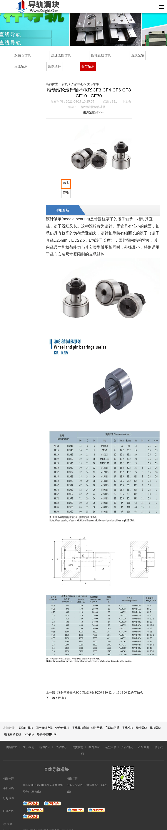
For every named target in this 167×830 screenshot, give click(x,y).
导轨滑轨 (155, 718)
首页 (65, 84)
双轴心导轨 (22, 55)
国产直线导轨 (44, 718)
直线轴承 (20, 66)
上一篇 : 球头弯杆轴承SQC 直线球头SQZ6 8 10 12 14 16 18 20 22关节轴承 (94, 683)
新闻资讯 (44, 737)
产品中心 (77, 84)
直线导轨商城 (80, 718)
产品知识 (127, 737)
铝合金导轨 (62, 718)
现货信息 (78, 737)
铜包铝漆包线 (13, 724)
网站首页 (12, 737)
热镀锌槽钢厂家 (47, 724)
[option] (103, 150)
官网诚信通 (112, 718)
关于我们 (29, 737)
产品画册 (143, 737)
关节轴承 (87, 66)
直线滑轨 (127, 718)
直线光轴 (137, 55)
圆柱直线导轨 (101, 55)
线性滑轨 (141, 718)
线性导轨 (97, 718)
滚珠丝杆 (54, 66)
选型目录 (110, 737)
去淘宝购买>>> (89, 112)
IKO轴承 (29, 724)
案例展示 (94, 737)
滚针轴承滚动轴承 (93, 107)
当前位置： (54, 84)
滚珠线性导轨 (61, 55)
